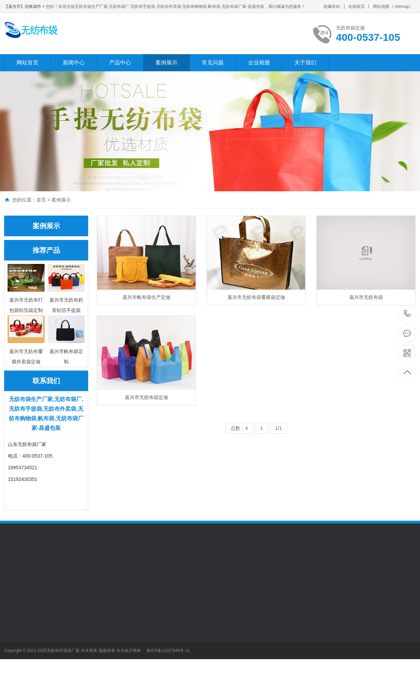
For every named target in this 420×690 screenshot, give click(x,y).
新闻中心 (74, 62)
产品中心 (120, 62)
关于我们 (305, 62)
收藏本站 (332, 6)
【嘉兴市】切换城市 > (25, 6)
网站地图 (381, 6)
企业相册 (259, 62)
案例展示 (166, 62)
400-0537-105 (407, 314)
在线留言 (356, 6)
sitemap (402, 6)
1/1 (278, 428)
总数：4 (239, 428)
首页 (41, 200)
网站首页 (27, 62)
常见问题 (213, 62)
